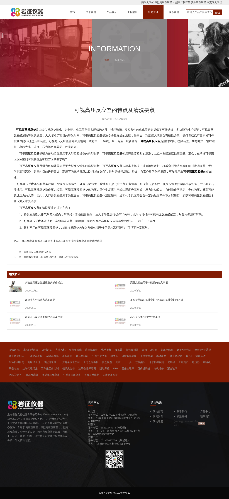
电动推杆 (106, 349)
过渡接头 (140, 362)
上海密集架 (146, 356)
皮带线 (171, 362)
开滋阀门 (184, 362)
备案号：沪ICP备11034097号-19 (114, 493)
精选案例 (180, 416)
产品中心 (204, 411)
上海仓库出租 (90, 362)
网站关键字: (15, 374)
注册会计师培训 (87, 368)
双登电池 (14, 368)
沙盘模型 (107, 362)
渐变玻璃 (172, 368)
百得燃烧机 (144, 368)
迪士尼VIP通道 (202, 349)
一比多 (128, 362)
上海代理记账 (30, 368)
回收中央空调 (149, 349)
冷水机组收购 (156, 362)
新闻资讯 (156, 416)
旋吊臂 (118, 349)
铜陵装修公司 (129, 356)
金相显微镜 (75, 349)
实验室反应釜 (198, 2)
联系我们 (204, 416)
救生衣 (114, 356)
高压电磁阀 (167, 349)
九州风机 (47, 349)
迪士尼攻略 (176, 356)
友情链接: (14, 349)
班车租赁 (67, 356)
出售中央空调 (99, 356)
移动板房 (161, 356)
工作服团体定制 (50, 368)
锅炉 (118, 362)
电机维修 (159, 368)
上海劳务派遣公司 (70, 362)
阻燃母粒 (104, 368)
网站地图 (156, 421)
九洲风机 (60, 349)
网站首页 (156, 411)
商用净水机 (34, 362)
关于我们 (180, 411)
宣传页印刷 (82, 356)
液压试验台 (91, 349)
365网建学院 (184, 349)
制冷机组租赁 (16, 362)
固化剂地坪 (127, 368)
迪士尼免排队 (16, 356)
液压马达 (201, 356)
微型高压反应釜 (163, 2)
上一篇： (32, 252)
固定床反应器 (214, 2)
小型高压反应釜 (181, 2)
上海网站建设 (30, 349)
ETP (115, 368)
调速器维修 (52, 356)
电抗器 (196, 362)
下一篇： (46, 257)
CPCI (189, 356)
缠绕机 (207, 362)
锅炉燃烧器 (68, 368)
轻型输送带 (50, 362)
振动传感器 (132, 349)
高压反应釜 (147, 2)
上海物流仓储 (35, 356)
